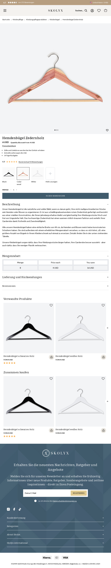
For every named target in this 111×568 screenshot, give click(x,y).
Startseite (6, 19)
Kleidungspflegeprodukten (36, 19)
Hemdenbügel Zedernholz (73, 19)
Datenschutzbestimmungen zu (65, 501)
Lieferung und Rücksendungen (55, 277)
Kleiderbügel (55, 19)
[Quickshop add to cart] (51, 357)
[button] (21, 2)
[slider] (55, 78)
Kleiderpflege (18, 19)
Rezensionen (55, 286)
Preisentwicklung (9, 146)
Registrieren (78, 493)
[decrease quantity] (10, 189)
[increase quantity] (16, 189)
